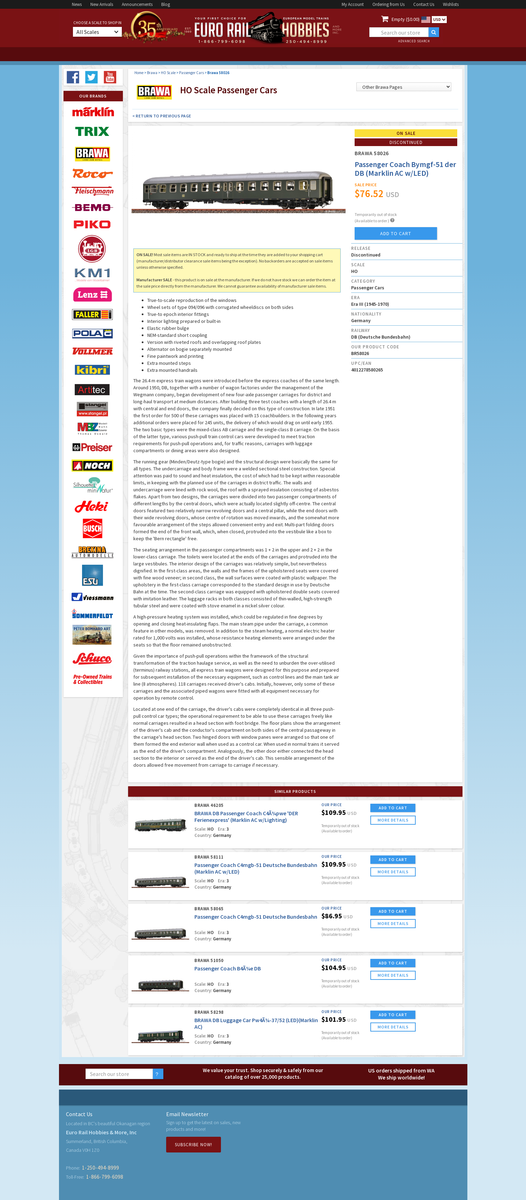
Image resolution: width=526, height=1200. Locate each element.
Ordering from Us (388, 4)
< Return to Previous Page (161, 115)
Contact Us (423, 4)
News (77, 4)
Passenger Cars (191, 72)
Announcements (137, 4)
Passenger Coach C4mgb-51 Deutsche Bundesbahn (255, 916)
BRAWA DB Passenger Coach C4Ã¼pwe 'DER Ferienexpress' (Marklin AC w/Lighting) (246, 816)
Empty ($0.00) (406, 19)
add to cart (395, 233)
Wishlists (451, 4)
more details (393, 820)
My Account (353, 4)
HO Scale (168, 72)
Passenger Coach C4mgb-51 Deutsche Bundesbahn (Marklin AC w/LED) (255, 868)
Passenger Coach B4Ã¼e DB (227, 968)
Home (138, 72)
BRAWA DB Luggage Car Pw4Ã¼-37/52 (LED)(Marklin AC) (256, 1023)
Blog (165, 4)
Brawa (152, 72)
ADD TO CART (393, 807)
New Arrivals (101, 4)
